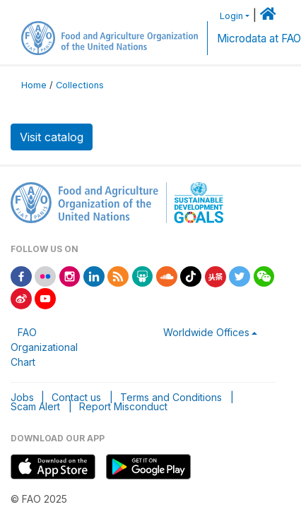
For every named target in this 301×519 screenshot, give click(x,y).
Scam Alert (35, 406)
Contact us (76, 397)
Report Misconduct (123, 406)
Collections (80, 85)
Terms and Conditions (171, 397)
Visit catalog (51, 137)
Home (34, 85)
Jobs (22, 397)
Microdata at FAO (259, 38)
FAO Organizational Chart (44, 347)
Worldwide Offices (206, 332)
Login (231, 16)
